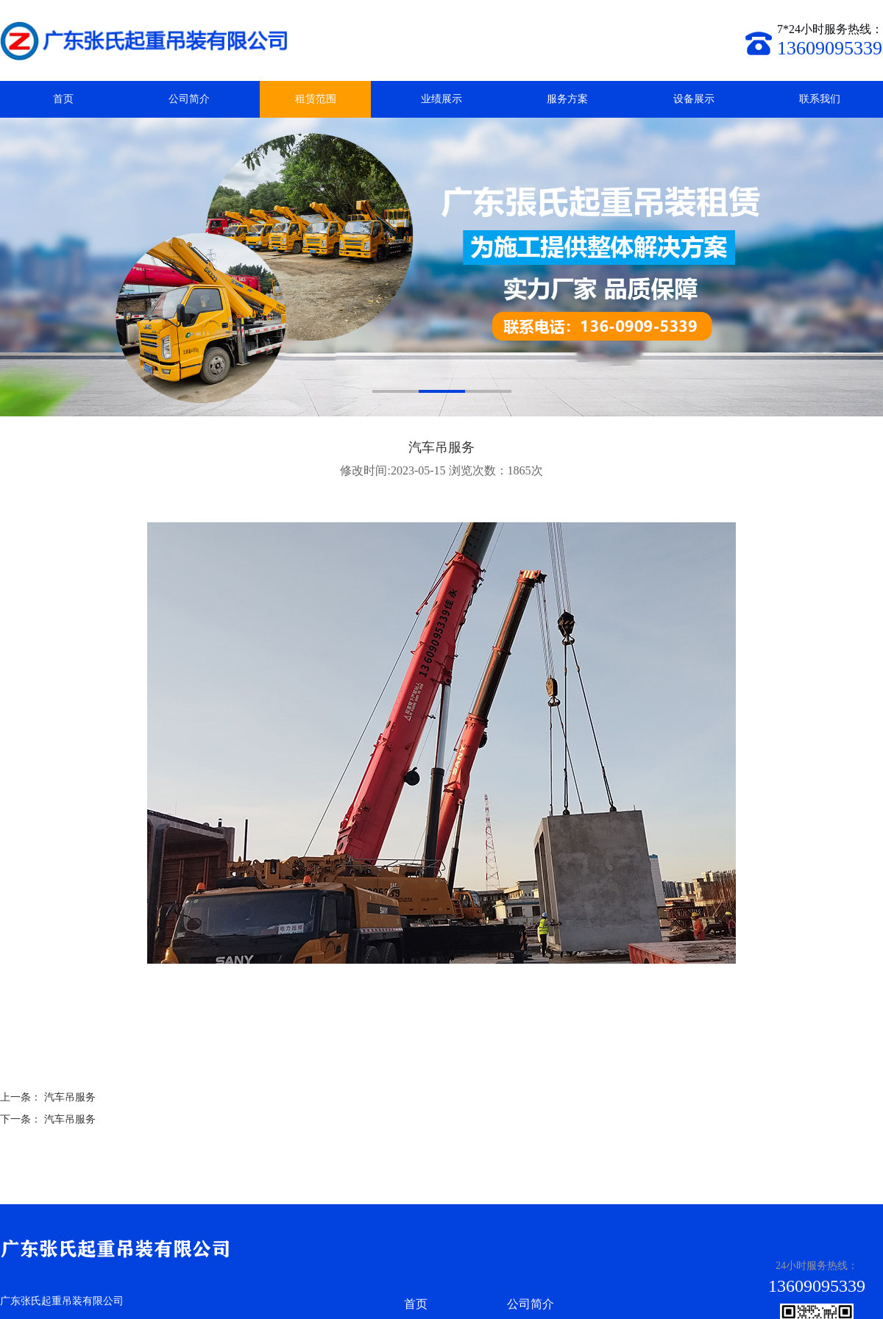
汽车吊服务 (70, 1097)
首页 (63, 98)
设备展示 (693, 98)
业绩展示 (441, 98)
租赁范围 (315, 98)
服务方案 (567, 98)
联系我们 (819, 98)
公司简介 (189, 98)
